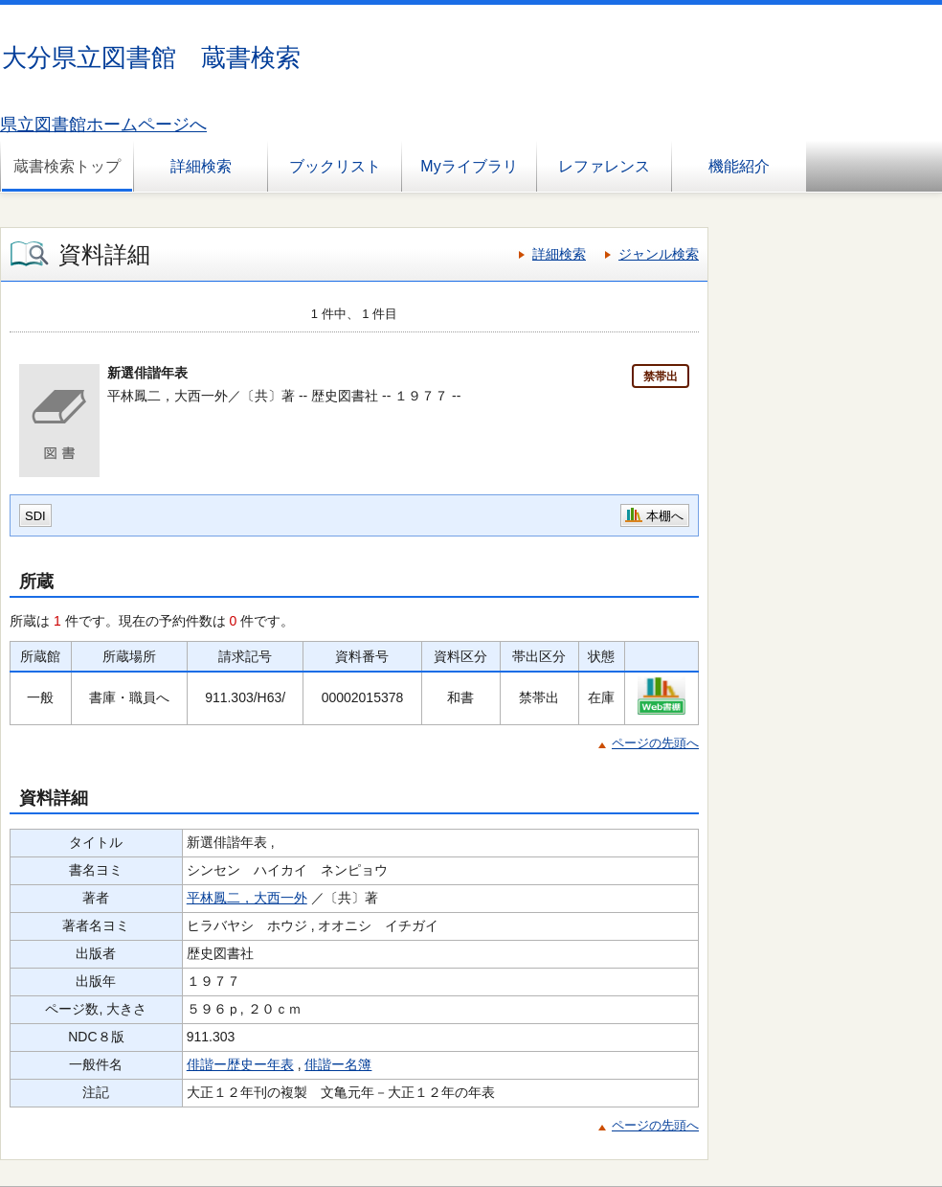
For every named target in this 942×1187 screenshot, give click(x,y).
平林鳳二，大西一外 (247, 897)
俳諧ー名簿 (337, 1064)
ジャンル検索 (658, 254)
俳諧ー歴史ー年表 (240, 1064)
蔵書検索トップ (67, 166)
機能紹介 (739, 166)
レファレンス (604, 166)
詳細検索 (201, 166)
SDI (35, 516)
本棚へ (665, 516)
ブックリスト (335, 166)
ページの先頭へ (655, 743)
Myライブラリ (468, 166)
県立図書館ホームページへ (103, 124)
